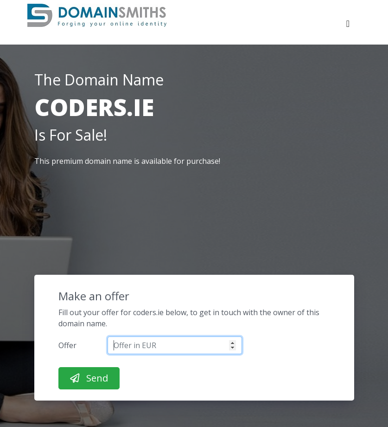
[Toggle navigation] (348, 26)
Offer (67, 345)
